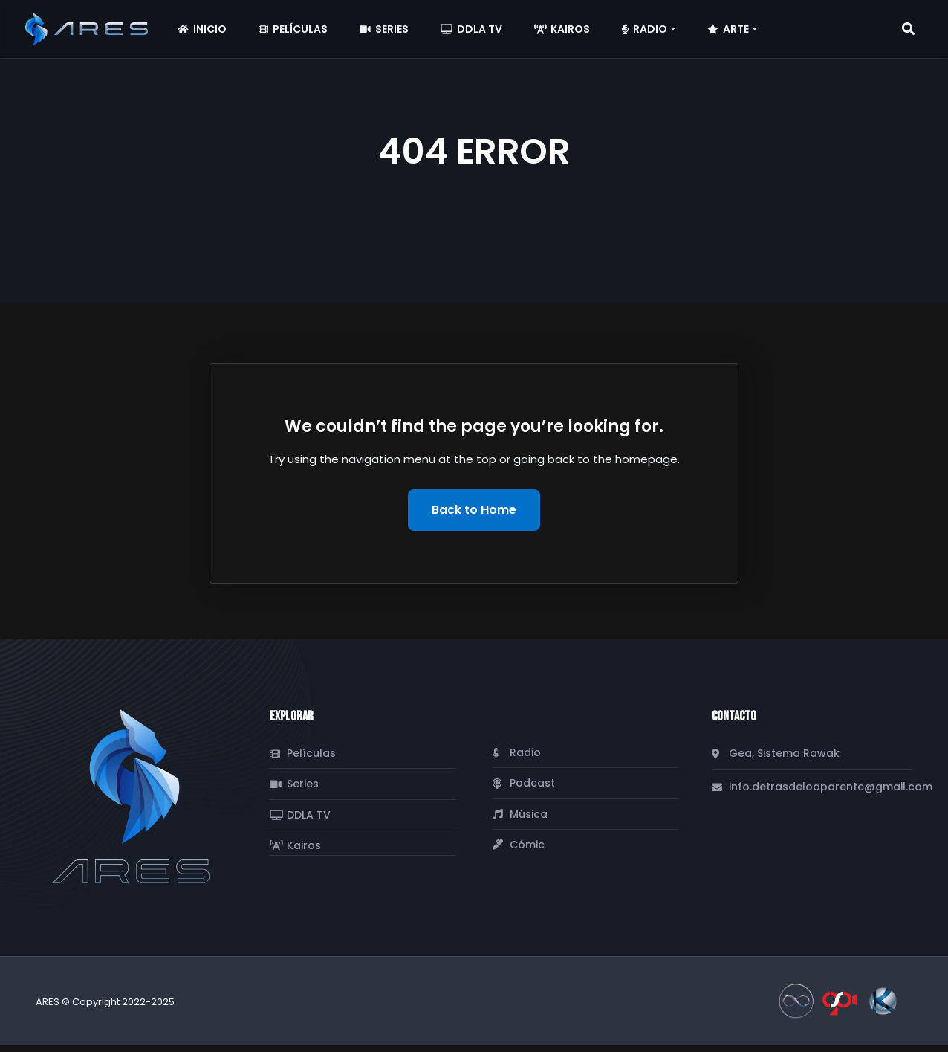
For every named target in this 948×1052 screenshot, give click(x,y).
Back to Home (474, 509)
